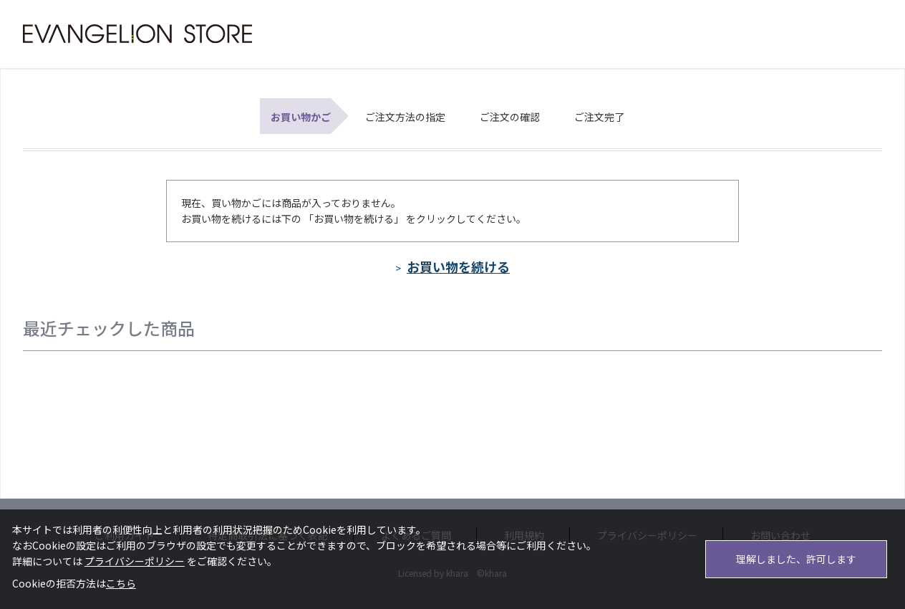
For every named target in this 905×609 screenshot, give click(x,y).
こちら (121, 583)
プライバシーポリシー (134, 561)
